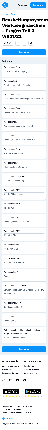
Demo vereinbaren (31, 373)
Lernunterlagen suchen (11, 366)
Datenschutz (28, 406)
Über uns (17, 409)
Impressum (6, 409)
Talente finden (29, 366)
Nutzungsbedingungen (11, 406)
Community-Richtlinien (11, 373)
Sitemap (29, 412)
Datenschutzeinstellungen (12, 412)
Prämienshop (7, 369)
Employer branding (31, 369)
